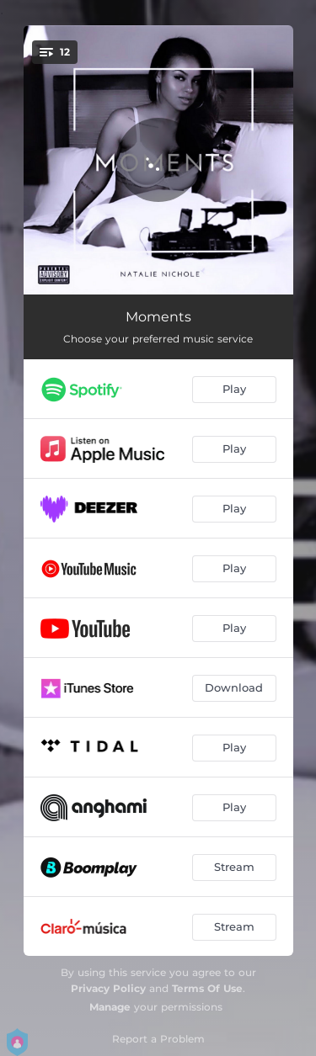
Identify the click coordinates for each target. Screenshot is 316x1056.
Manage (110, 1006)
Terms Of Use (207, 988)
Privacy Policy (108, 988)
